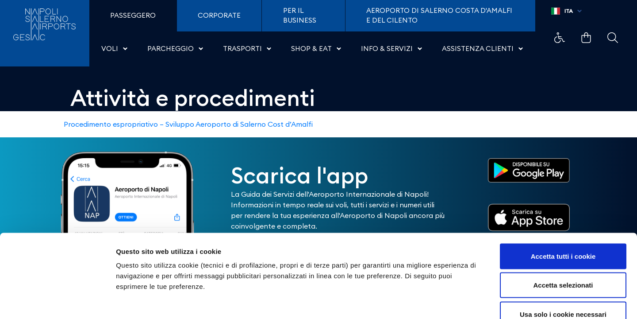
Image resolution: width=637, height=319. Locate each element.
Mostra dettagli (465, 301)
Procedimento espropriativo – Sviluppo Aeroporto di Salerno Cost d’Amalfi (188, 124)
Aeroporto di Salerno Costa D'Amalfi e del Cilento (439, 15)
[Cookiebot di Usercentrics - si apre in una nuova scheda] (57, 301)
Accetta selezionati (563, 232)
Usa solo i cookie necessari (563, 261)
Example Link (559, 37)
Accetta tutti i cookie (563, 202)
